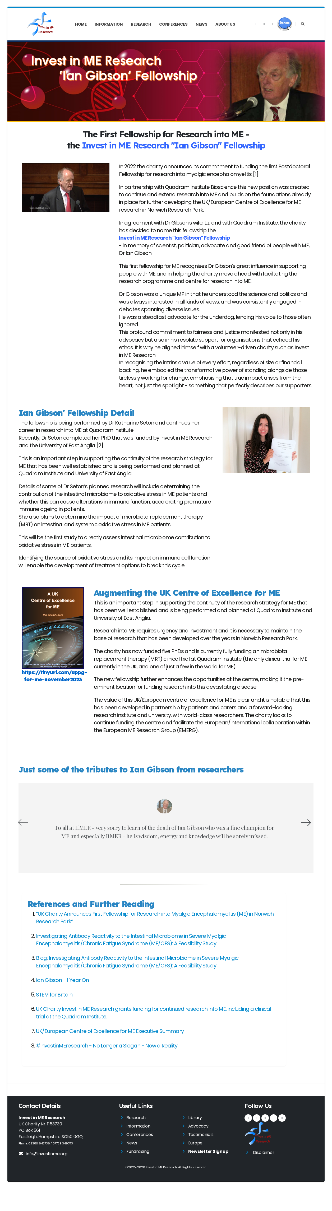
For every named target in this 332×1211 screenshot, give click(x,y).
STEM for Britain (54, 1017)
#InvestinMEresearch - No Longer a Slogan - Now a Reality (106, 1068)
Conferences (173, 24)
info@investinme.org (43, 1176)
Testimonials (201, 1157)
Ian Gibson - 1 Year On (62, 1003)
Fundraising (137, 1174)
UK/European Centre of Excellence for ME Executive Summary (110, 1054)
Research (141, 24)
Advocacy (198, 1149)
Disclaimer (263, 1175)
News (201, 24)
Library (195, 1140)
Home (80, 24)
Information (109, 24)
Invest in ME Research (161, 1190)
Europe (195, 1166)
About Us (225, 24)
